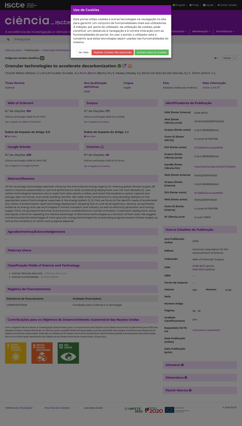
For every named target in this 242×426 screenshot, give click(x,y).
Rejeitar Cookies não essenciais (113, 52)
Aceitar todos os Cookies (152, 52)
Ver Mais (83, 52)
